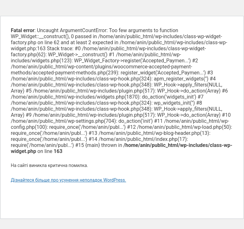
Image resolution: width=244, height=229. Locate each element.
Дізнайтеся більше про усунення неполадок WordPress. (68, 180)
